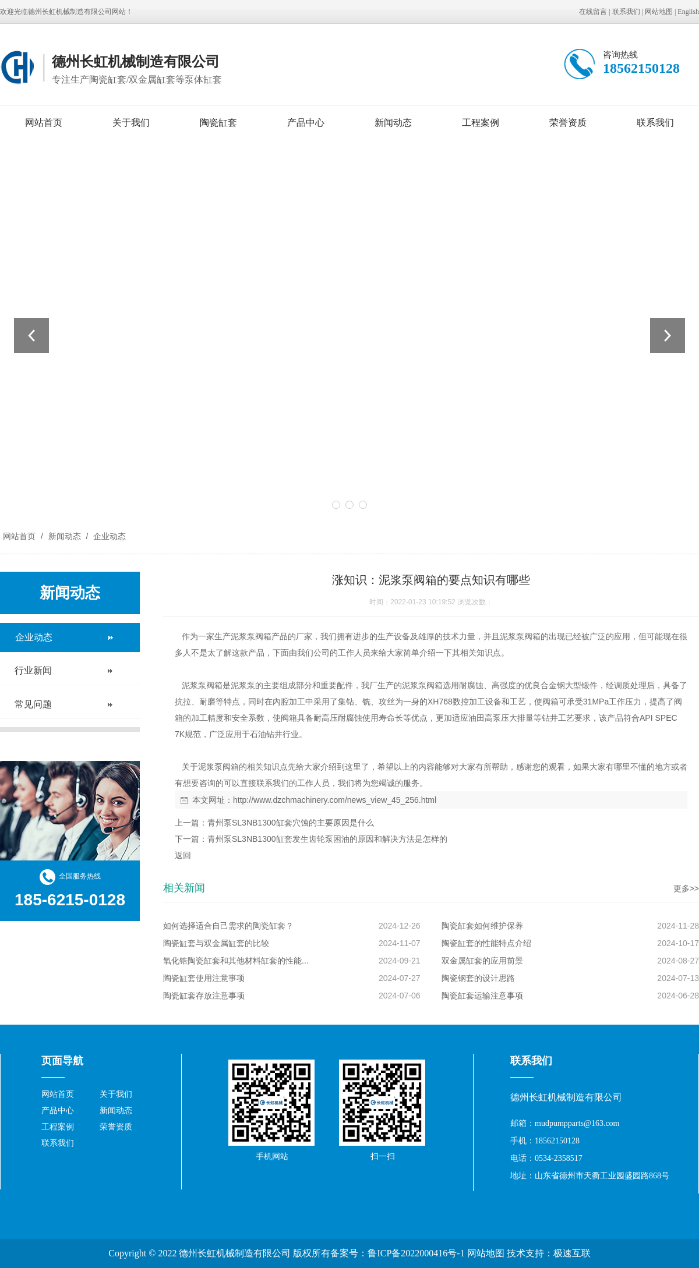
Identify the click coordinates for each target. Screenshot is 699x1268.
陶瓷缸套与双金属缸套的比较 (216, 943)
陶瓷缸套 (218, 122)
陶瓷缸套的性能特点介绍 (486, 943)
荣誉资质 (568, 122)
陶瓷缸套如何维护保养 (482, 925)
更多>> (686, 888)
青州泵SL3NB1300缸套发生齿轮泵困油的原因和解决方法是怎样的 (327, 839)
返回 (183, 855)
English (688, 12)
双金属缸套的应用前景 (482, 960)
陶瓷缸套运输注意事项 (482, 995)
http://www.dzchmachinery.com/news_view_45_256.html (334, 800)
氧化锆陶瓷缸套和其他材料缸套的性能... (236, 960)
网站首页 (43, 122)
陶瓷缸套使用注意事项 (204, 978)
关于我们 (131, 122)
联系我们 (626, 12)
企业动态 (108, 536)
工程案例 (480, 122)
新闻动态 (393, 122)
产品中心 (305, 122)
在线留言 (593, 12)
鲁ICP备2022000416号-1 (416, 1253)
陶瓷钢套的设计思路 (478, 978)
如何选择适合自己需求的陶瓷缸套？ (228, 925)
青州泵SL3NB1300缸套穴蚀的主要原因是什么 (290, 822)
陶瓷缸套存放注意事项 (204, 995)
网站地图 (659, 12)
